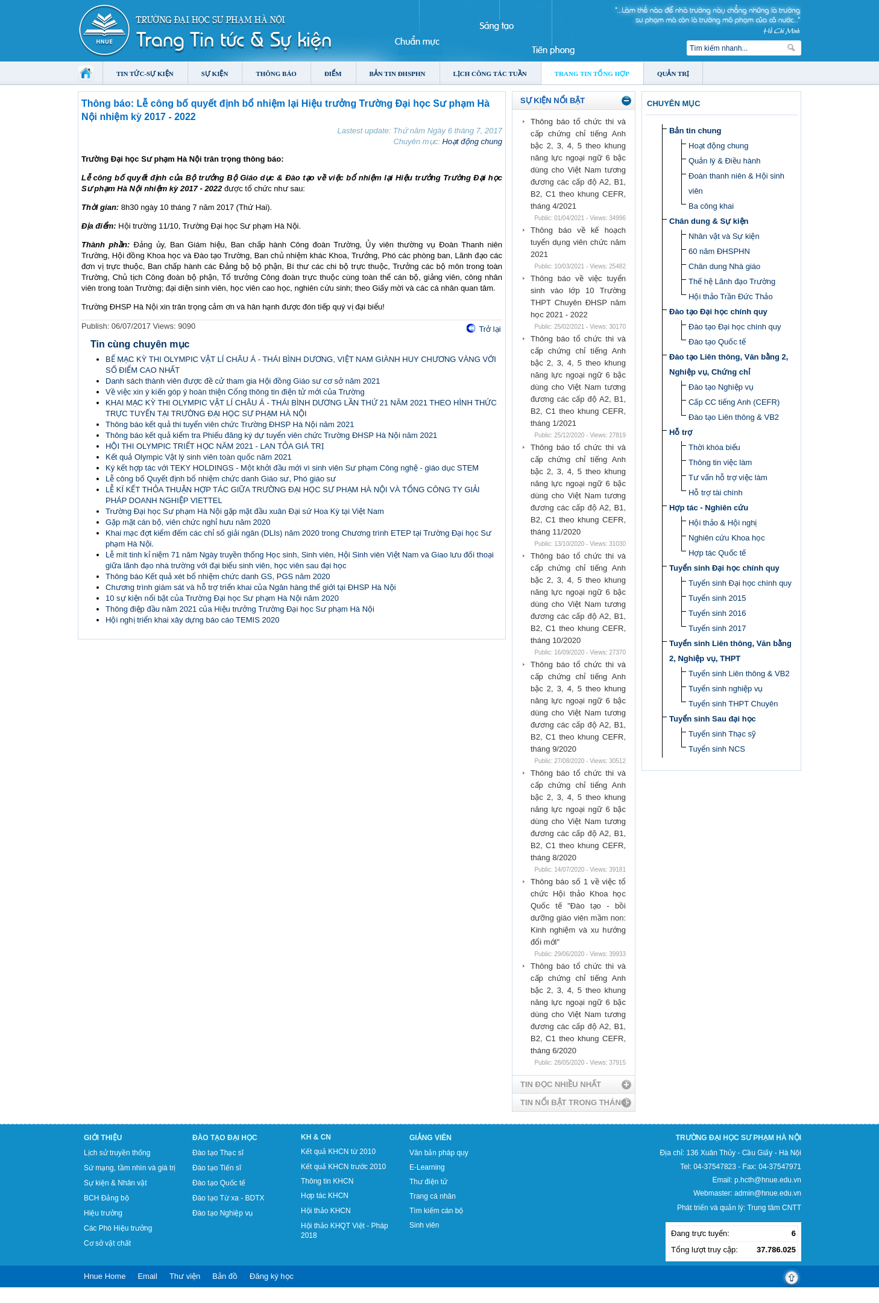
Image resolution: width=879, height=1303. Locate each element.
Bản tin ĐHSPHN (398, 73)
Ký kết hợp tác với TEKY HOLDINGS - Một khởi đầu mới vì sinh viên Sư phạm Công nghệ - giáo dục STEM (292, 467)
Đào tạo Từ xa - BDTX (228, 1198)
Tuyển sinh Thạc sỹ (722, 733)
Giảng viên (430, 1137)
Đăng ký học (272, 1276)
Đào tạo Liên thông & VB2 (733, 417)
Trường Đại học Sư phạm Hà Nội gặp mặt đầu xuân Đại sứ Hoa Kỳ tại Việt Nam (245, 511)
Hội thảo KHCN (326, 1210)
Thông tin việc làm (720, 462)
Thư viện (184, 1276)
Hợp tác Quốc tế (717, 552)
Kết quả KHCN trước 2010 (343, 1166)
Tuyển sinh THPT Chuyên (733, 703)
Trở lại (489, 329)
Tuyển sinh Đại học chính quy (724, 567)
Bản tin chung (695, 130)
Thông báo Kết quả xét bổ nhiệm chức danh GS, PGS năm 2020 (218, 576)
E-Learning (427, 1167)
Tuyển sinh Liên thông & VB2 (739, 673)
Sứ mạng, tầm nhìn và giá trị (129, 1168)
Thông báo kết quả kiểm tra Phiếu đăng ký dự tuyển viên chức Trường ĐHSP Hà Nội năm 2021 (271, 435)
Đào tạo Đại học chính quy (718, 311)
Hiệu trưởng (103, 1213)
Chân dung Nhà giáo (724, 266)
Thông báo (276, 73)
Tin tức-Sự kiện (145, 73)
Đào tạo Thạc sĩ (218, 1153)
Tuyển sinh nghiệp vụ (725, 688)
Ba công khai (711, 206)
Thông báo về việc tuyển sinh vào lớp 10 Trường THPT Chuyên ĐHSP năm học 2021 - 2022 (578, 296)
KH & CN (316, 1137)
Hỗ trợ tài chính (715, 492)
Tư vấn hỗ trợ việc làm (727, 477)
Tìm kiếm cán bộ (436, 1210)
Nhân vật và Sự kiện (724, 236)
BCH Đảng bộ (106, 1198)
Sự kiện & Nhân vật (115, 1183)
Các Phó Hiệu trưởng (118, 1228)
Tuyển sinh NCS (716, 748)
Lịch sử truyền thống (117, 1153)
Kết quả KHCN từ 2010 (338, 1151)
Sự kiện (214, 73)
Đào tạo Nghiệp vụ (721, 387)
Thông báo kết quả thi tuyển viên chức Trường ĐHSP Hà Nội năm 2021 (230, 424)
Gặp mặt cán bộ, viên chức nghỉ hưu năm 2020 (188, 522)
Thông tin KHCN (327, 1181)
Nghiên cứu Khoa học (726, 537)
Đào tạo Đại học (224, 1137)
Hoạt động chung (472, 141)
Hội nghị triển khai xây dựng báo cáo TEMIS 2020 (192, 619)
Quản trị (673, 73)
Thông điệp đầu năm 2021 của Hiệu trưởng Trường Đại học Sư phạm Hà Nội (240, 608)
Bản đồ (225, 1276)
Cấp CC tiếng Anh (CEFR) (734, 402)
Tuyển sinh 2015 (717, 598)
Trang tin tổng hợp (592, 73)
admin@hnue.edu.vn (767, 1193)
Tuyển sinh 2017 (717, 628)
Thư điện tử (428, 1182)
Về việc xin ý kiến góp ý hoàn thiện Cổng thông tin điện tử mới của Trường (235, 391)
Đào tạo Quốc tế (717, 341)
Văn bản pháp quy (438, 1153)
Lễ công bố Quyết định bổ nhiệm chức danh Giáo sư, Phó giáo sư (221, 478)
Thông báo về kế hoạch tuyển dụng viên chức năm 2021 (578, 242)
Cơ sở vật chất (107, 1243)
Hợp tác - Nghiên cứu (708, 507)
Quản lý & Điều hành (724, 160)
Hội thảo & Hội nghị (722, 522)
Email (147, 1276)
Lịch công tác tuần (490, 73)
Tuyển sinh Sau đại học (712, 718)
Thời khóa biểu (714, 447)
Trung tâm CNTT (774, 1207)
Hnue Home (104, 1276)
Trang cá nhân (432, 1196)
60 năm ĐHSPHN (719, 251)
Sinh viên (424, 1225)
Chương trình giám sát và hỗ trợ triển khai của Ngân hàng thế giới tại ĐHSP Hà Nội (251, 587)
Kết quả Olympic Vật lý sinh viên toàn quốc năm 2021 (199, 456)
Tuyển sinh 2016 (717, 613)
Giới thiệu (103, 1137)
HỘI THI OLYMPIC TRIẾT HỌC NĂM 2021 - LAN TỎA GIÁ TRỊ (215, 446)
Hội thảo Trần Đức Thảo (730, 296)
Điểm (333, 73)
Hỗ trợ (680, 432)
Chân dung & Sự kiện (709, 221)
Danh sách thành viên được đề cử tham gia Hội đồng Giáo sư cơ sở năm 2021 (243, 380)
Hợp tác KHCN (324, 1195)
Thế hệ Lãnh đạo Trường (731, 281)
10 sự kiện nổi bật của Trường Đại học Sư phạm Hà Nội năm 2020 (222, 598)
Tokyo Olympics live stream (43, 1299)
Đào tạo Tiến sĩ (216, 1168)
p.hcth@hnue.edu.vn (767, 1180)
